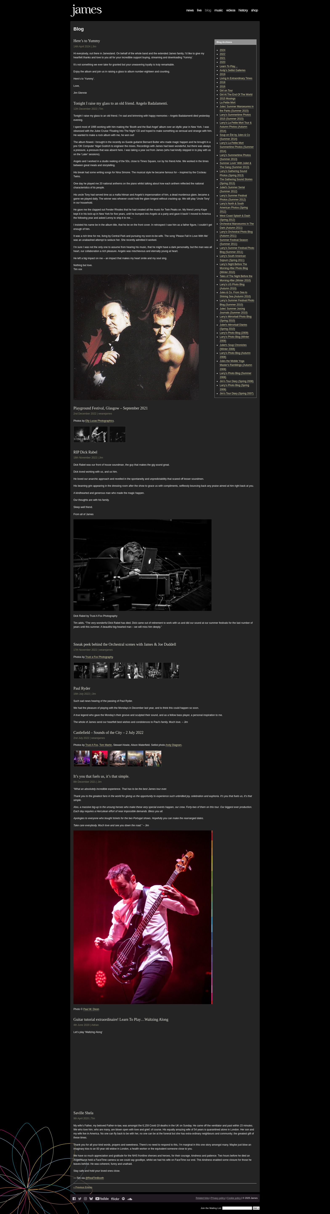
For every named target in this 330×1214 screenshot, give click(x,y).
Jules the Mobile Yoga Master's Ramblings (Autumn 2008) (236, 365)
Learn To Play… (229, 66)
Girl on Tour (226, 90)
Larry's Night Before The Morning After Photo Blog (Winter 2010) (234, 268)
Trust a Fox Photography (99, 657)
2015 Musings (228, 98)
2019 (222, 74)
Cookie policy (234, 1198)
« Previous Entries (82, 1187)
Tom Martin (105, 745)
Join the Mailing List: (211, 1208)
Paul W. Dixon (91, 1009)
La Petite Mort (228, 102)
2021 (222, 58)
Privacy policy (218, 1198)
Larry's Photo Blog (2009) (234, 332)
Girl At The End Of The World (236, 94)
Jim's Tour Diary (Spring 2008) (237, 381)
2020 (222, 62)
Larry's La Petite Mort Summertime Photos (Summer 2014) (237, 146)
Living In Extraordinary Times (236, 78)
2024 (222, 50)
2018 (222, 82)
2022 (222, 54)
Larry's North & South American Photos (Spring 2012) (234, 207)
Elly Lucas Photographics (99, 420)
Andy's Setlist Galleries (232, 70)
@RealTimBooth (94, 1178)
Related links (202, 1198)
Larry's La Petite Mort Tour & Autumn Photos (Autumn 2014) (235, 126)
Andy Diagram (174, 745)
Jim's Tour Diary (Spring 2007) (237, 393)
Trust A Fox (91, 745)
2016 (222, 86)
